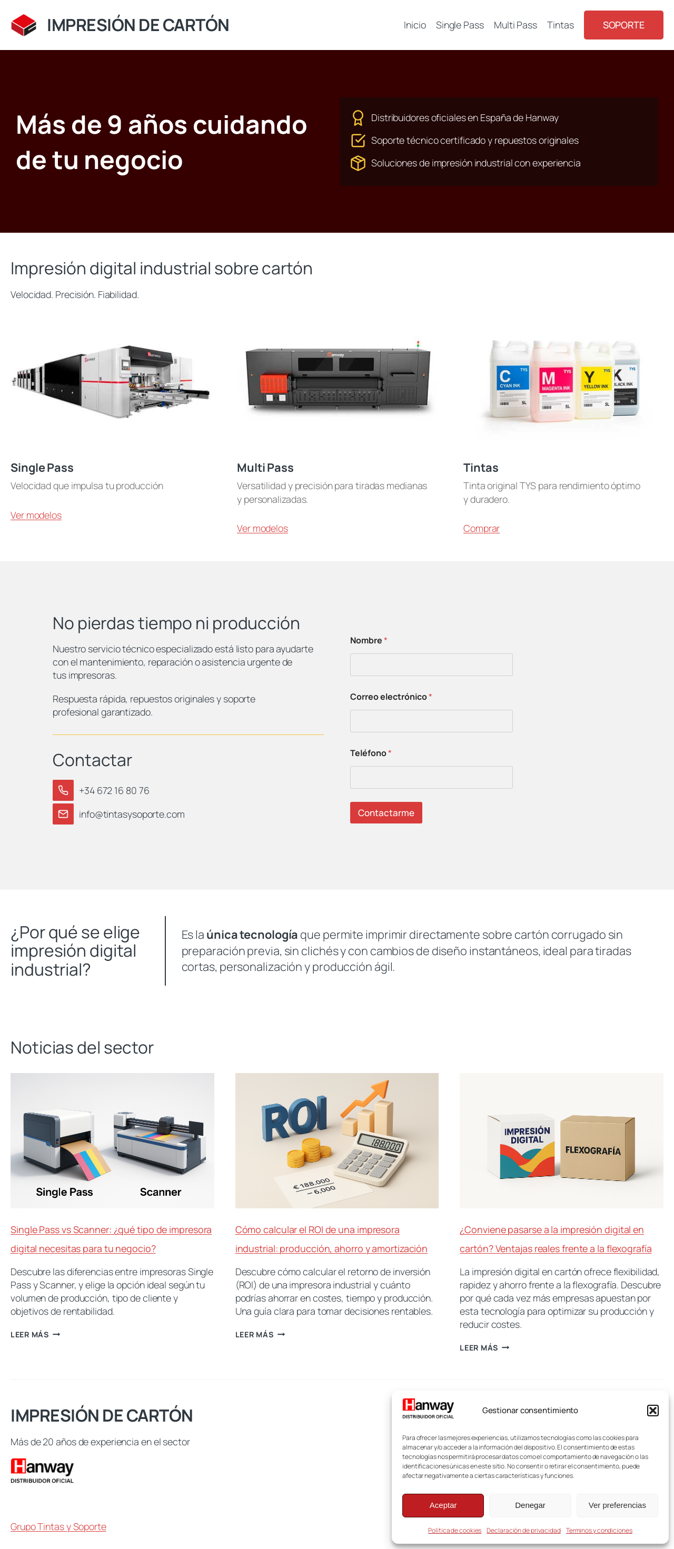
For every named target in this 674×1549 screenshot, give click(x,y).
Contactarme (386, 813)
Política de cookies (454, 1530)
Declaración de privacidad (524, 1530)
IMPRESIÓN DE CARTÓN (138, 24)
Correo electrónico (391, 697)
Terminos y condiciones (599, 1530)
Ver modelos (36, 515)
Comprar (481, 528)
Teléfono (371, 753)
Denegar (530, 1505)
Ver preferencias (617, 1505)
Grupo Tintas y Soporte (58, 1526)
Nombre (369, 641)
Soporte (624, 24)
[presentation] (112, 1141)
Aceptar (443, 1505)
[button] (653, 1410)
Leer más (35, 1334)
